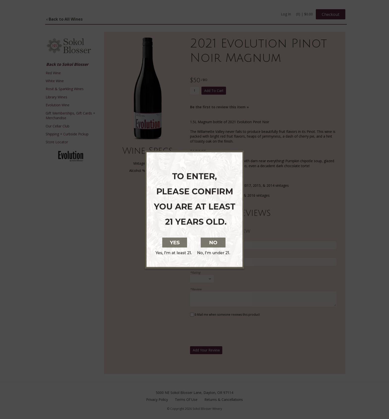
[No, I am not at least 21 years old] (244, 242)
